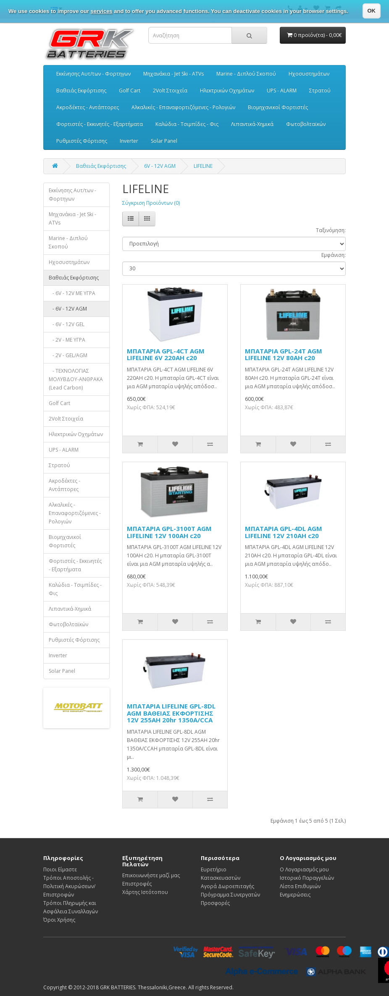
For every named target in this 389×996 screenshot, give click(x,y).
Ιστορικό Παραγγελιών (307, 877)
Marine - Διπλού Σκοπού (246, 73)
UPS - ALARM (282, 90)
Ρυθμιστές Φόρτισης (81, 140)
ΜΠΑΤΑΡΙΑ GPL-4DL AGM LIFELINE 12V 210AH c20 (283, 532)
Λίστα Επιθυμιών (300, 886)
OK (372, 11)
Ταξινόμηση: (331, 230)
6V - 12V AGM (160, 166)
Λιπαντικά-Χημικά (252, 124)
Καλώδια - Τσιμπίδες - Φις (186, 124)
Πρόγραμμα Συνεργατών (230, 894)
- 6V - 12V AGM (68, 308)
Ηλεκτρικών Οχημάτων (227, 90)
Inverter (129, 140)
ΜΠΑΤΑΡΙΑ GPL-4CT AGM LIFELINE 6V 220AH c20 (166, 354)
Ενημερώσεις (295, 894)
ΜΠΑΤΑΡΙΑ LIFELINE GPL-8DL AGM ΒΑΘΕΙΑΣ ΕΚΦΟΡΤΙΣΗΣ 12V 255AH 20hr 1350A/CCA (171, 713)
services (102, 11)
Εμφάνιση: (333, 255)
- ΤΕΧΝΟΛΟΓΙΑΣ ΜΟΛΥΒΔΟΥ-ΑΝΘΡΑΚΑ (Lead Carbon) (76, 379)
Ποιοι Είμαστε (60, 869)
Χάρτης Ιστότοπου (145, 892)
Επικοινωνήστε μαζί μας (151, 875)
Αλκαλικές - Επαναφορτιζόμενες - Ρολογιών (183, 107)
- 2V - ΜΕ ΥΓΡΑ (67, 339)
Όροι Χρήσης (59, 919)
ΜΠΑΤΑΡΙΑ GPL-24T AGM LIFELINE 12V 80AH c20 (283, 354)
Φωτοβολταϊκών (306, 124)
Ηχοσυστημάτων (309, 73)
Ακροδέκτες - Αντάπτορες (87, 107)
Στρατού (320, 90)
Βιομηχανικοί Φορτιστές (278, 107)
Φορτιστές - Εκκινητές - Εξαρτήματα (99, 124)
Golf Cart (129, 90)
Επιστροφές (137, 883)
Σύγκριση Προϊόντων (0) (151, 203)
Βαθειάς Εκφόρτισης (81, 90)
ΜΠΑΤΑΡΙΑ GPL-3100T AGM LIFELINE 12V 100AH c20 (169, 532)
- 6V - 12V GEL (66, 324)
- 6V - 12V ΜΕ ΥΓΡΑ (72, 293)
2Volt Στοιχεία (170, 90)
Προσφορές (215, 903)
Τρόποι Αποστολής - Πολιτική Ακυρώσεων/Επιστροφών (69, 886)
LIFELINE (203, 166)
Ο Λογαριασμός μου (304, 869)
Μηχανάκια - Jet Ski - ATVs (173, 73)
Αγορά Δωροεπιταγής (227, 886)
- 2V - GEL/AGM (68, 355)
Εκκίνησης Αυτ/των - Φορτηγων (93, 73)
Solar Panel (164, 140)
